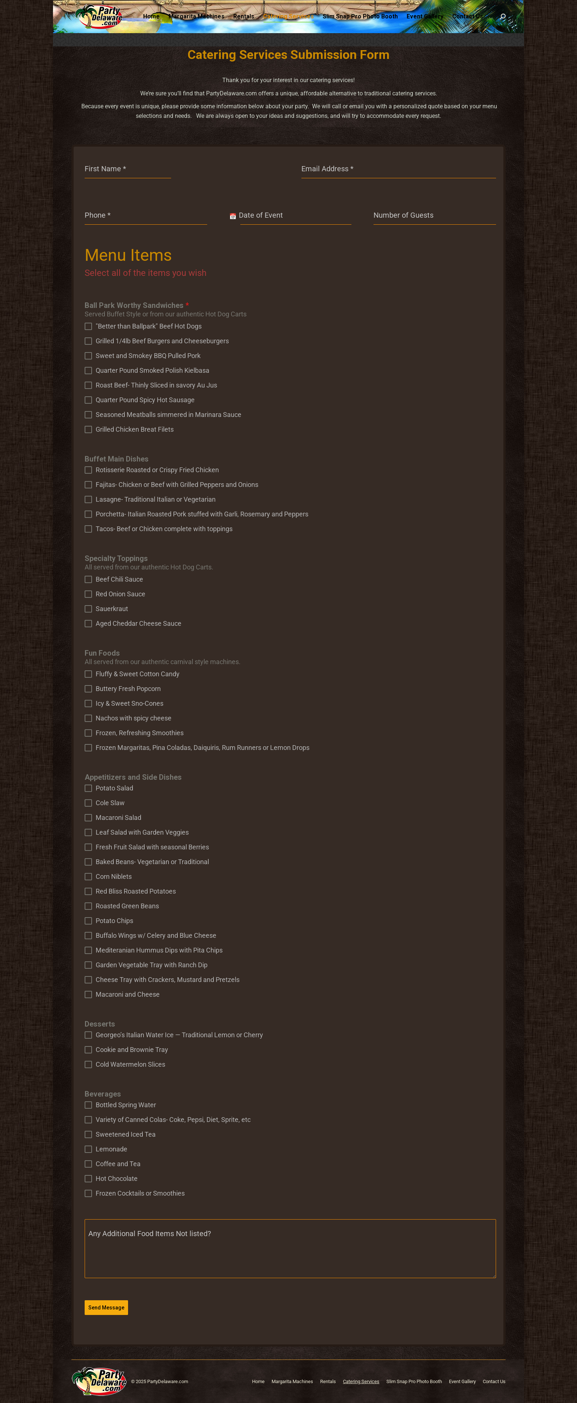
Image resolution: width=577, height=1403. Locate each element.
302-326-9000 (109, 6)
